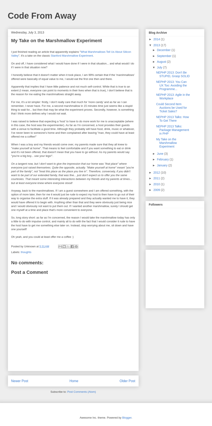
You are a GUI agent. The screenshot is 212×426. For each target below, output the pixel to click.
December (164, 50)
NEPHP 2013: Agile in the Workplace (173, 96)
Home (73, 381)
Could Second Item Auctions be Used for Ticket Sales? (171, 107)
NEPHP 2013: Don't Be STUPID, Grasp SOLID (173, 74)
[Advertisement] (175, 277)
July (160, 67)
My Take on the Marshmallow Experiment (166, 143)
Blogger (127, 417)
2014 (157, 39)
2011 (157, 178)
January (162, 165)
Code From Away (42, 15)
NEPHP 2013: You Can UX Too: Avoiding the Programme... (171, 85)
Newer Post (19, 381)
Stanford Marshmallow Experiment (72, 55)
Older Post (127, 381)
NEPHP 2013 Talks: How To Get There (172, 118)
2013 (157, 45)
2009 (157, 190)
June (160, 153)
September (164, 56)
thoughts (26, 252)
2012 (157, 172)
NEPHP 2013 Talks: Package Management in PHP (172, 130)
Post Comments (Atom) (81, 391)
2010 (157, 184)
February (163, 159)
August (162, 61)
